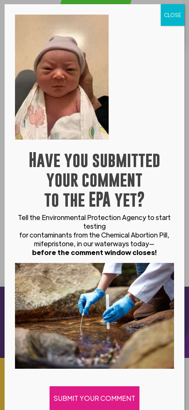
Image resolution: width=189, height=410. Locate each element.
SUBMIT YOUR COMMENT (94, 398)
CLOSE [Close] (172, 15)
